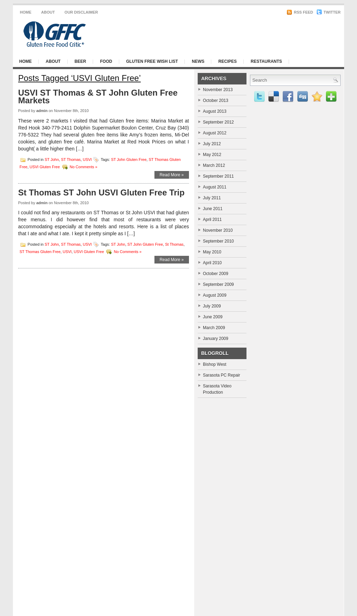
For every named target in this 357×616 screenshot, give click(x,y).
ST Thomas (71, 159)
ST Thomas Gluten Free (40, 252)
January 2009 (215, 338)
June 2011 (212, 208)
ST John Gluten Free (128, 159)
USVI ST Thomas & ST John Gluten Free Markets (97, 96)
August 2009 (214, 295)
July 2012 (212, 143)
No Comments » (83, 166)
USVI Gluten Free (45, 166)
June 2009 (212, 316)
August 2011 (214, 187)
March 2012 (214, 165)
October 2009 (215, 273)
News (198, 61)
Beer (80, 61)
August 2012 (214, 133)
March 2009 (214, 327)
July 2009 (212, 306)
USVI (87, 159)
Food (106, 61)
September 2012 (218, 122)
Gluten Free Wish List (152, 61)
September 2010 (218, 241)
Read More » (172, 174)
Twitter (329, 12)
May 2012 (212, 154)
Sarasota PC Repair (221, 375)
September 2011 (218, 176)
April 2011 (212, 219)
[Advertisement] (255, 34)
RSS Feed (300, 12)
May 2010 (212, 252)
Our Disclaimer (81, 12)
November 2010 (218, 230)
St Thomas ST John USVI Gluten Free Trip (101, 192)
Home (25, 12)
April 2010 (212, 262)
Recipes (227, 61)
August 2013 (214, 111)
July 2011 (212, 197)
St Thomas (174, 244)
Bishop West (214, 364)
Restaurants (266, 61)
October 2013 (215, 100)
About (48, 12)
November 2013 (218, 89)
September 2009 (218, 284)
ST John (52, 159)
